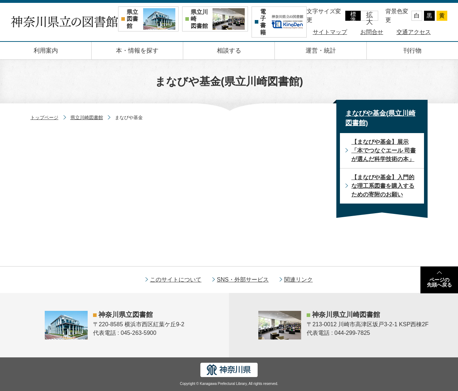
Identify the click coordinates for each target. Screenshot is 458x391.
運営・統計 (321, 50)
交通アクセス (413, 32)
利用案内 (46, 50)
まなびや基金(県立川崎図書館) (380, 118)
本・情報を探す (137, 50)
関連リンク (298, 280)
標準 (353, 16)
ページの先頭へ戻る (439, 282)
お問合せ (371, 32)
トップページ (44, 117)
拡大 (369, 16)
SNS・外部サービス (243, 280)
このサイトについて (175, 280)
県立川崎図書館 (86, 117)
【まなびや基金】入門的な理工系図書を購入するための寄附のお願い (382, 185)
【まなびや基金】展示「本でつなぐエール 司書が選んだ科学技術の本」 (383, 150)
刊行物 (412, 50)
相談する (229, 50)
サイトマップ (330, 32)
